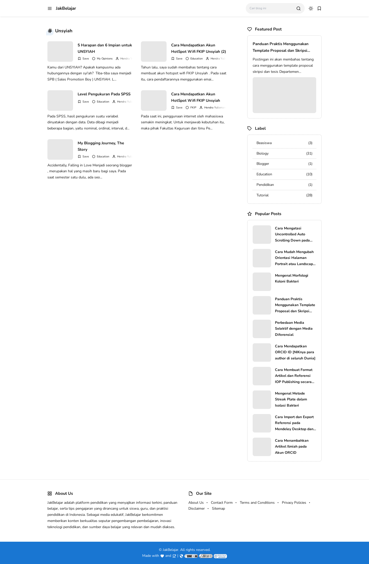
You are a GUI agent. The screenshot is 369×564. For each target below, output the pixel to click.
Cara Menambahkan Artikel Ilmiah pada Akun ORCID (292, 446)
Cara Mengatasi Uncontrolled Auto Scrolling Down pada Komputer (292, 235)
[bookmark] (319, 8)
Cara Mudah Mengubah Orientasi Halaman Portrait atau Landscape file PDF (295, 258)
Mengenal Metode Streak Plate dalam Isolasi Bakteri (291, 399)
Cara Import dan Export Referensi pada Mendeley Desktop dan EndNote (294, 423)
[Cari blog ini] (271, 8)
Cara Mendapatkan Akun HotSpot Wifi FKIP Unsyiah (195, 97)
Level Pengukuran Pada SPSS (104, 94)
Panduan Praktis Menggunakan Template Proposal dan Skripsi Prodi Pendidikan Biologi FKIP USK (284, 47)
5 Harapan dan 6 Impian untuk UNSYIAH (105, 48)
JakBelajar (66, 8)
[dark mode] (311, 8)
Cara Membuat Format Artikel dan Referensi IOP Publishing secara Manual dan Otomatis (293, 376)
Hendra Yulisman (131, 58)
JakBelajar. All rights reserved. (186, 549)
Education (196, 58)
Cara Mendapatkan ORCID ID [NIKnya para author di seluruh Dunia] (295, 352)
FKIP (193, 107)
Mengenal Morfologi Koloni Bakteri (291, 278)
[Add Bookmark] (83, 58)
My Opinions (104, 58)
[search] (298, 8)
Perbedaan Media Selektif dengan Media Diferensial (294, 328)
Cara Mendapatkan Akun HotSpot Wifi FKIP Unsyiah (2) (198, 48)
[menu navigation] (49, 8)
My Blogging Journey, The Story (101, 146)
